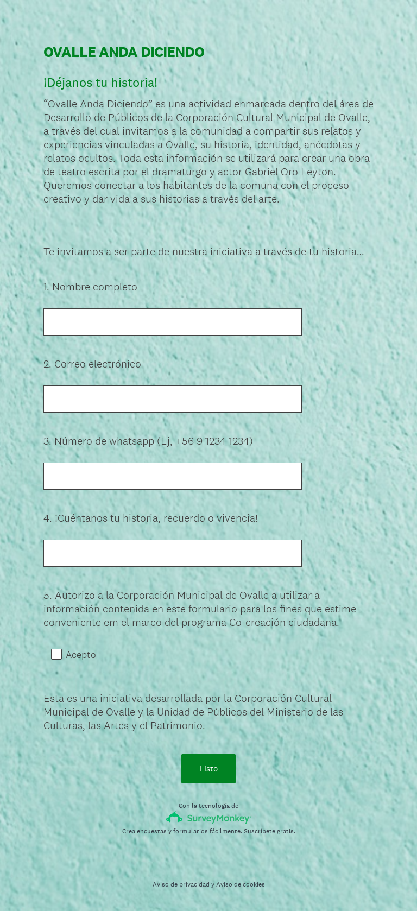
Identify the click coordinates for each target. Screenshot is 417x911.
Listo (209, 768)
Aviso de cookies (240, 884)
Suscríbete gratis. (269, 831)
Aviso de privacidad (181, 884)
